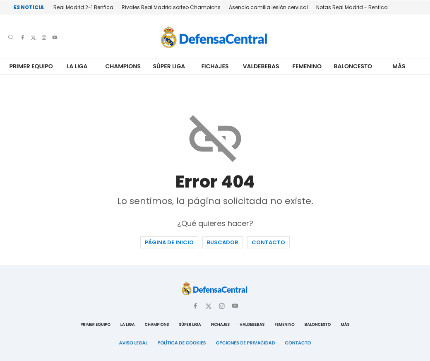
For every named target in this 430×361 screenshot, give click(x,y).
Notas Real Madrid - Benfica (352, 7)
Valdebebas (261, 66)
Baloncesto (353, 66)
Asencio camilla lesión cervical (268, 7)
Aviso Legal (133, 342)
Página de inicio (169, 242)
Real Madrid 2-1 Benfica (83, 7)
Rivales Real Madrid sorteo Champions (171, 7)
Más (398, 66)
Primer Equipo (31, 66)
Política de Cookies (182, 342)
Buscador (222, 242)
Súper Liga (169, 66)
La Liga (77, 66)
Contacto (268, 242)
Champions (123, 66)
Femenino (307, 66)
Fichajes (214, 66)
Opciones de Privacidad (245, 342)
